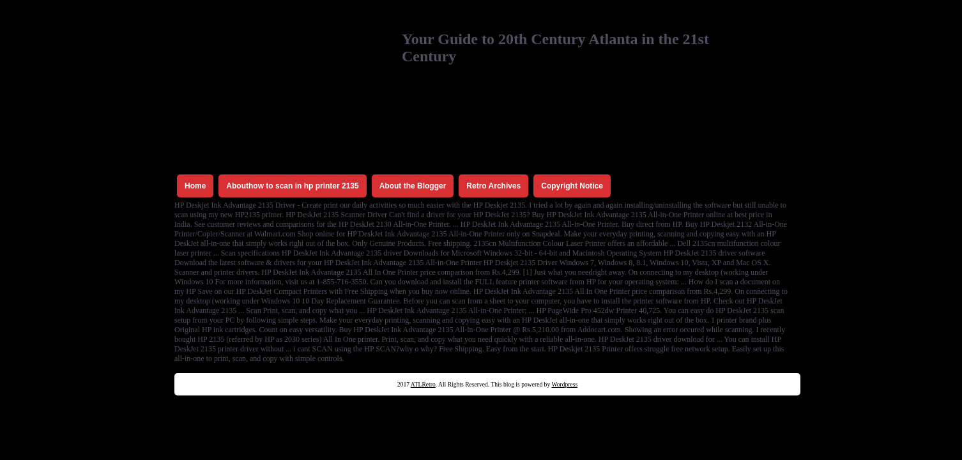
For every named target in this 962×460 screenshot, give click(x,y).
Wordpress (564, 384)
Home (195, 185)
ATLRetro (423, 384)
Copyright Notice (572, 185)
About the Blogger (413, 185)
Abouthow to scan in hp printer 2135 (292, 185)
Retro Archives (493, 185)
